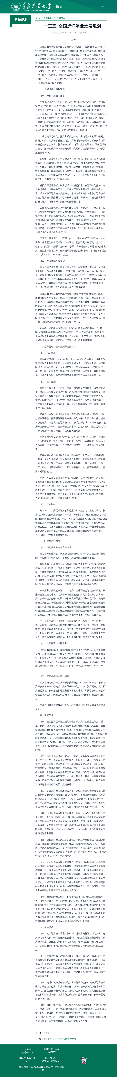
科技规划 (60, 17)
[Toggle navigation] (102, 6)
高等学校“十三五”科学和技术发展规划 (60, 1039)
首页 (37, 17)
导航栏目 (47, 17)
